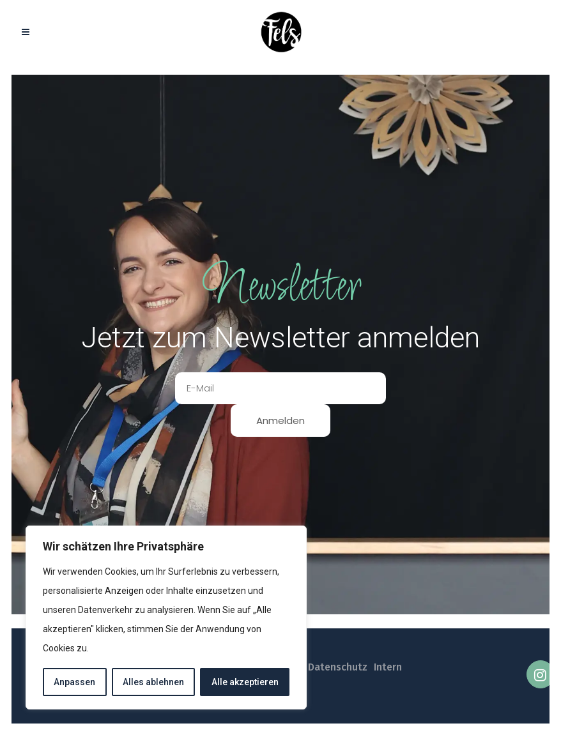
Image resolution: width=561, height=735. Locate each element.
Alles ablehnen (153, 682)
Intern (388, 667)
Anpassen (74, 682)
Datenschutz (337, 667)
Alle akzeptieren (245, 682)
